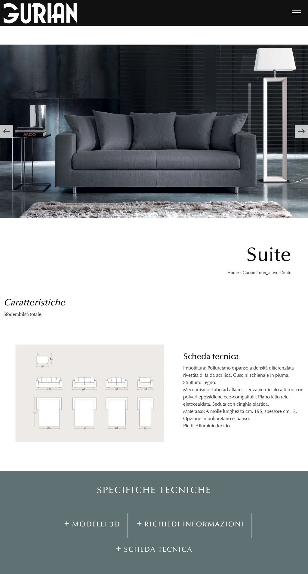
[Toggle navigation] (296, 13)
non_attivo (269, 272)
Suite (286, 272)
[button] (6, 131)
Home (233, 272)
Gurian (248, 272)
